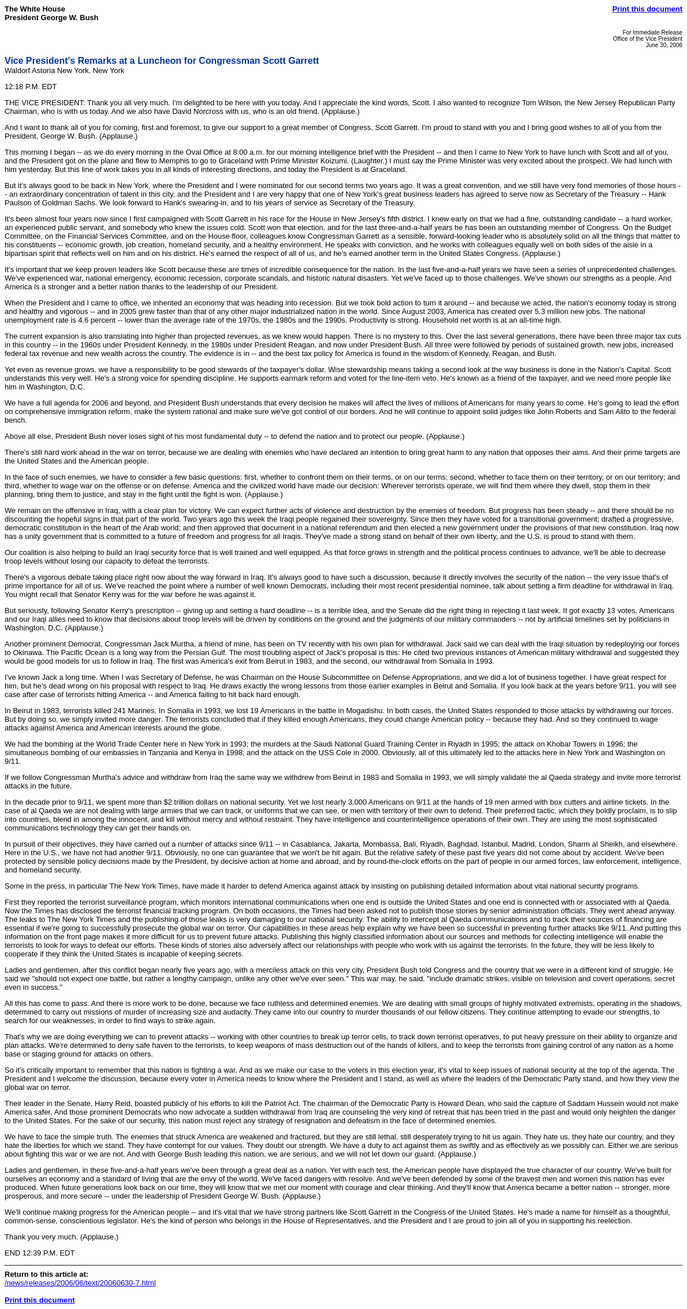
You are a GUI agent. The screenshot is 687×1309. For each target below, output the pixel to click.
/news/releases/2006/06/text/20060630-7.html (80, 1283)
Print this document (647, 9)
